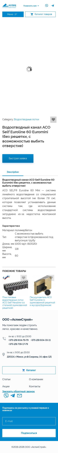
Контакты (34, 386)
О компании (36, 379)
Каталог (29, 370)
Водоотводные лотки (26, 119)
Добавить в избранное (53, 120)
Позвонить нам (30, 6)
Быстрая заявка (18, 158)
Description (13, 172)
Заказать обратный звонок (18, 391)
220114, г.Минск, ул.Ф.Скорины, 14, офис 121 (29, 357)
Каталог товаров (41, 14)
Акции (5, 386)
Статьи (6, 379)
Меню (12, 14)
